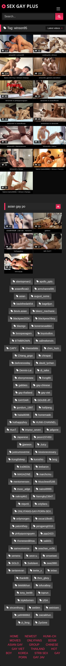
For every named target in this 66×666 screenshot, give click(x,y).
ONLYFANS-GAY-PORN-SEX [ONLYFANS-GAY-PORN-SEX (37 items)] (34, 511)
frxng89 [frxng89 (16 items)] (46, 377)
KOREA (23, 653)
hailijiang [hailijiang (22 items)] (47, 407)
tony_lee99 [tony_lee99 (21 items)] (26, 592)
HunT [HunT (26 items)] (13, 429)
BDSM (52, 640)
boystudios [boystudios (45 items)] (47, 333)
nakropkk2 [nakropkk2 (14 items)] (21, 496)
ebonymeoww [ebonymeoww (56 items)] (25, 377)
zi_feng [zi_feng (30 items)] (25, 622)
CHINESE (52, 644)
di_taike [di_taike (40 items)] (44, 370)
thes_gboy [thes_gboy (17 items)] (43, 578)
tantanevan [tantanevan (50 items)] (18, 570)
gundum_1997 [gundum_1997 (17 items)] (25, 407)
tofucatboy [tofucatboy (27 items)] (44, 585)
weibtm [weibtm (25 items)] (36, 607)
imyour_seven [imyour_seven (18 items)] (33, 429)
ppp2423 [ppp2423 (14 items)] (48, 533)
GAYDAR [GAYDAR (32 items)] (23, 400)
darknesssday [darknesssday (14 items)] (22, 363)
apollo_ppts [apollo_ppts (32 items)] (45, 281)
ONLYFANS (34, 640)
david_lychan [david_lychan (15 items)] (46, 363)
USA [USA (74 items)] (45, 600)
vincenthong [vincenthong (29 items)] (16, 607)
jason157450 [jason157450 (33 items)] (44, 437)
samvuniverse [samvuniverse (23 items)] (21, 548)
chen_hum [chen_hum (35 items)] (53, 348)
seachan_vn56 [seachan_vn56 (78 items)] (46, 548)
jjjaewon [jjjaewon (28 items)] (26, 444)
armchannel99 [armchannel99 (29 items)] (46, 288)
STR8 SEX (41, 653)
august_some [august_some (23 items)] (41, 296)
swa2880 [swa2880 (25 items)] (52, 563)
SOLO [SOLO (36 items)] (15, 563)
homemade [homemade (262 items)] (44, 414)
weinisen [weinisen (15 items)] (54, 607)
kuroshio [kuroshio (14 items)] (38, 459)
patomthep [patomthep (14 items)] (21, 526)
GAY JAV (39, 657)
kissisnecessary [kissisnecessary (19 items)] (47, 452)
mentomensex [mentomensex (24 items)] (21, 481)
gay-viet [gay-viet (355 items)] (45, 392)
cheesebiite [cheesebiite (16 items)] (31, 348)
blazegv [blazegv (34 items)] (21, 326)
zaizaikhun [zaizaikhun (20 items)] (45, 615)
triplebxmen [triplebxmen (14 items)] (27, 600)
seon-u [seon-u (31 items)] (33, 555)
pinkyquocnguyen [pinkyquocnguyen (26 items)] (25, 533)
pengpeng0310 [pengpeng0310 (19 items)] (44, 526)
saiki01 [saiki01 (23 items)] (47, 540)
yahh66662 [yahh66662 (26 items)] (24, 615)
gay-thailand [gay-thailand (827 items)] (25, 392)
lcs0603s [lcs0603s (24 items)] (25, 466)
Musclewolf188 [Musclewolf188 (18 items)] (46, 481)
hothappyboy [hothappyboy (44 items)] (19, 422)
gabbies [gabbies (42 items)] (23, 385)
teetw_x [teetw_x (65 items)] (37, 570)
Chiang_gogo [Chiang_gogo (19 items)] (25, 355)
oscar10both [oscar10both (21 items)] (45, 518)
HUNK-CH (49, 636)
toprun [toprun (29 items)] (44, 592)
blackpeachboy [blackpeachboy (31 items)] (46, 318)
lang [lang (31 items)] (54, 459)
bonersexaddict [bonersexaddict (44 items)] (43, 326)
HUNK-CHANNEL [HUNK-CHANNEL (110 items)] (46, 422)
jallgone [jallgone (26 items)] (54, 429)
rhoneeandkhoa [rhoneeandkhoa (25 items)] (26, 540)
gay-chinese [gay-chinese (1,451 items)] (43, 385)
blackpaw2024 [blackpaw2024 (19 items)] (21, 318)
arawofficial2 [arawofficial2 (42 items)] (22, 288)
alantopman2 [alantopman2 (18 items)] (23, 281)
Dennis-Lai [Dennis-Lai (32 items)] (25, 370)
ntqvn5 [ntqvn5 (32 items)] (25, 503)
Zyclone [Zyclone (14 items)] (42, 622)
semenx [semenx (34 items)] (16, 555)
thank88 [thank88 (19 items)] (23, 578)
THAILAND (38, 648)
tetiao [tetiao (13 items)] (54, 570)
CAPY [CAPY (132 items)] (13, 348)
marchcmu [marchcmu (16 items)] (45, 474)
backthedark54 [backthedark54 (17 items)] (24, 303)
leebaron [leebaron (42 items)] (44, 466)
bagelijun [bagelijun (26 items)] (47, 303)
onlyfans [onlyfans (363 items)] (42, 503)
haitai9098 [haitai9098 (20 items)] (23, 414)
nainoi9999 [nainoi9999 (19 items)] (45, 489)
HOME (14, 636)
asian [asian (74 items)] (22, 296)
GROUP (34, 644)
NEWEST (31, 636)
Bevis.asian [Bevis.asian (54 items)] (20, 311)
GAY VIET (18, 648)
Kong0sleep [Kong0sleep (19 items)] (18, 459)
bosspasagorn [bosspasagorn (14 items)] (24, 333)
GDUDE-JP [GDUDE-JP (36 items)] (44, 400)
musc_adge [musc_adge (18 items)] (23, 489)
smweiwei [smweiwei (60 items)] (51, 555)
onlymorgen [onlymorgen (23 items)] (22, 518)
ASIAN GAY (15, 644)
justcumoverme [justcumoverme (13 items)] (20, 452)
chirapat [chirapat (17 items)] (46, 355)
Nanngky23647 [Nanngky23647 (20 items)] (44, 496)
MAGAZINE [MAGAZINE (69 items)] (23, 474)
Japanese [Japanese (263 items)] (22, 437)
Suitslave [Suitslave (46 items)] (33, 563)
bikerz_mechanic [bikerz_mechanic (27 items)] (45, 311)
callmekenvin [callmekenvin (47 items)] (46, 340)
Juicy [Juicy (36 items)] (43, 444)
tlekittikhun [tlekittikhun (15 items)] (24, 585)
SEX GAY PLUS (20, 6)
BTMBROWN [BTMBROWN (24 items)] (22, 340)
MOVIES (15, 640)
